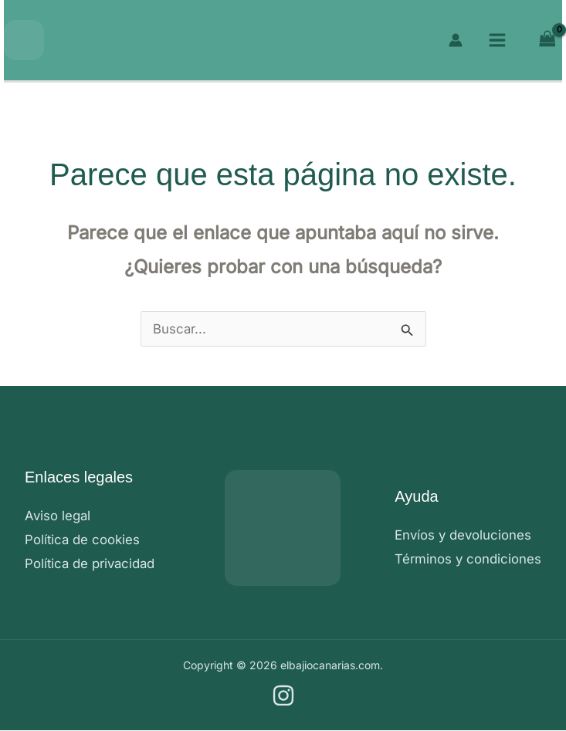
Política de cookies (83, 539)
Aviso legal (58, 515)
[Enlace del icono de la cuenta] (456, 40)
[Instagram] (283, 696)
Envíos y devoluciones (464, 535)
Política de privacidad (91, 564)
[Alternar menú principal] (497, 40)
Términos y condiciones (468, 559)
